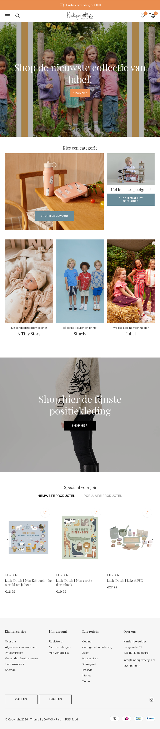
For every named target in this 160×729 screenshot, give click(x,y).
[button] (8, 16)
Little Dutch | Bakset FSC (125, 580)
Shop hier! (80, 425)
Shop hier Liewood (54, 215)
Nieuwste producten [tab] (56, 496)
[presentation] (8, 539)
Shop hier (80, 93)
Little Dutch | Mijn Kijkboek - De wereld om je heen (28, 582)
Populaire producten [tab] (103, 496)
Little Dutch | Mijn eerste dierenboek (74, 582)
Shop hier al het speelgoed (131, 199)
